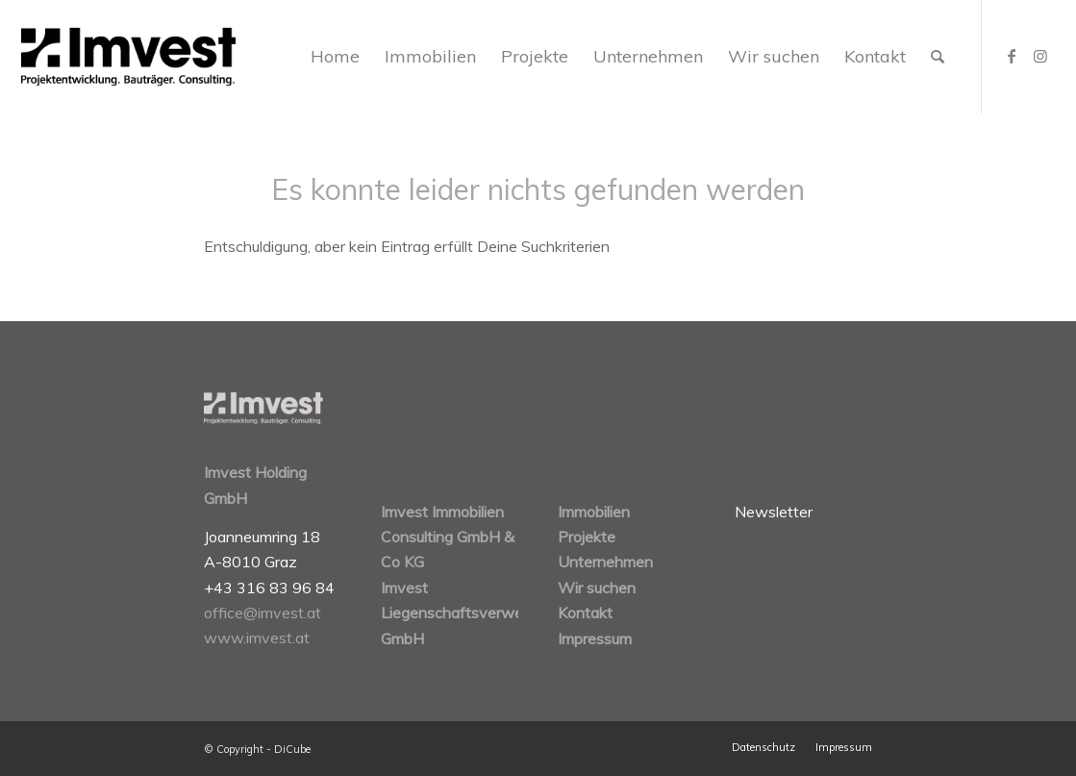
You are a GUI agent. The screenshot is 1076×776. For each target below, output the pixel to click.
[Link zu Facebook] (1011, 55)
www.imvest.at (257, 637)
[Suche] (937, 56)
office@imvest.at (262, 612)
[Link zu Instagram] (1040, 55)
